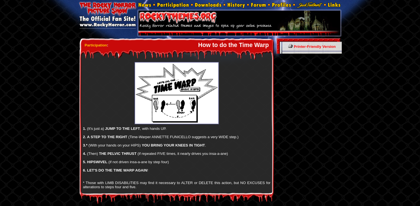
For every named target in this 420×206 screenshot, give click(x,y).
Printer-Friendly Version (312, 46)
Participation (96, 45)
